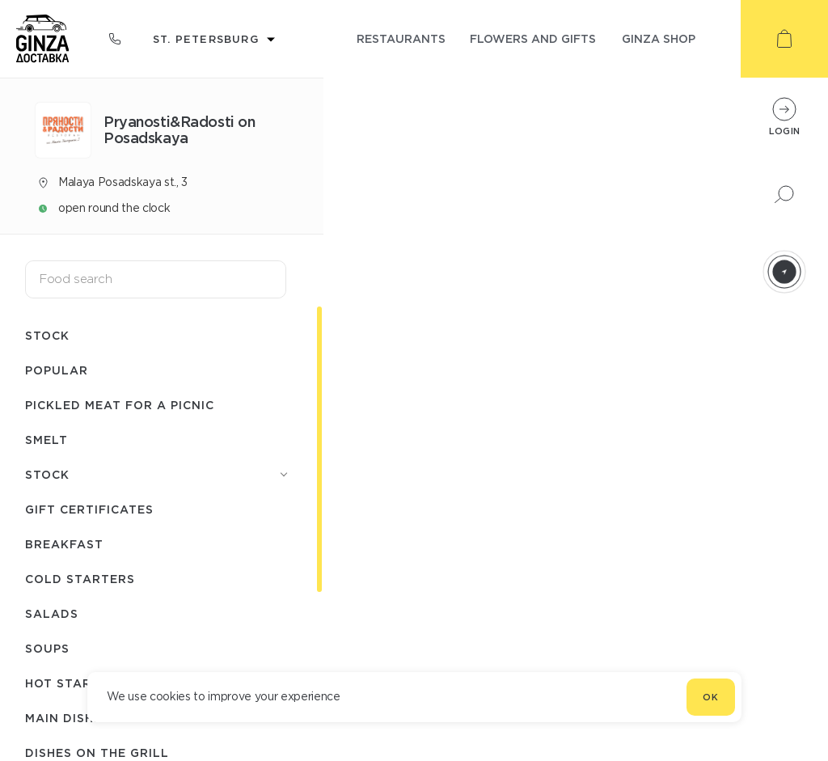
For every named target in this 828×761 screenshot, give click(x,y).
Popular (56, 370)
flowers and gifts (533, 38)
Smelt (46, 439)
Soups (47, 648)
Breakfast (64, 544)
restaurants (401, 38)
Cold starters (80, 579)
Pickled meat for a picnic (119, 405)
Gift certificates (89, 509)
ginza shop (658, 38)
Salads (51, 613)
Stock (47, 335)
